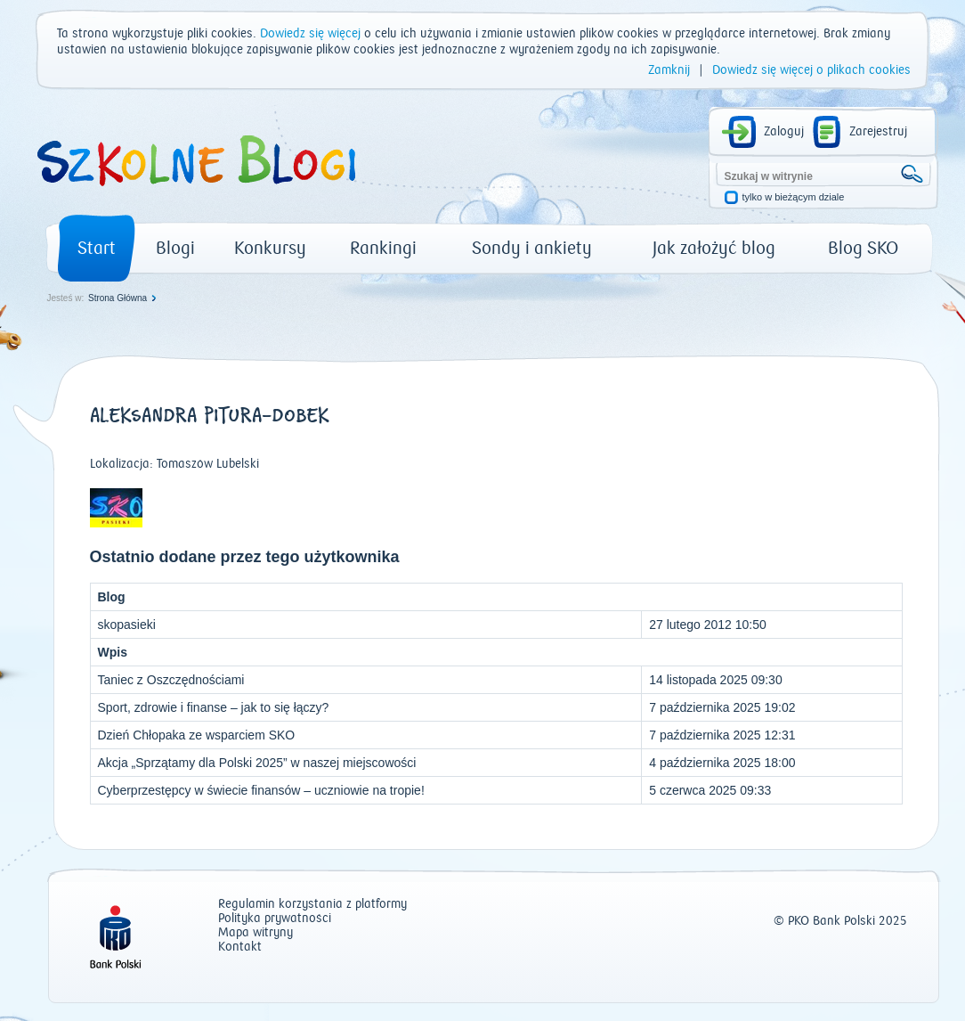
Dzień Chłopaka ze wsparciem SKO (197, 735)
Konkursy (270, 248)
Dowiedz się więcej (310, 34)
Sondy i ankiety (532, 248)
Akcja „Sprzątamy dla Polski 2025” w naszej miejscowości (257, 763)
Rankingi (383, 248)
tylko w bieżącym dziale (793, 197)
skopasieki (127, 624)
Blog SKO (863, 248)
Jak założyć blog (714, 248)
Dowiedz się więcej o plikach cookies (811, 70)
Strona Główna (117, 298)
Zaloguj (784, 132)
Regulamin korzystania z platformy (312, 904)
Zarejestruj (878, 132)
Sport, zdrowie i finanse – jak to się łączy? (213, 707)
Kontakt (240, 947)
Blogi (175, 248)
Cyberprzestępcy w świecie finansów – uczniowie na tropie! (261, 790)
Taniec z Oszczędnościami (171, 680)
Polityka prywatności (274, 919)
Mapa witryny (255, 933)
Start (96, 248)
